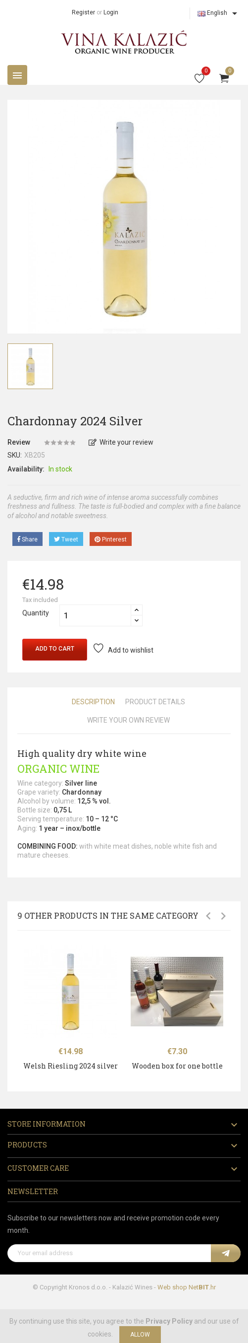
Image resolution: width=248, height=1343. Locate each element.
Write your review (121, 442)
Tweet (66, 539)
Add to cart (54, 648)
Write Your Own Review (128, 720)
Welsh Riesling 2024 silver (70, 1066)
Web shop (172, 1287)
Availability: (26, 469)
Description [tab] (93, 702)
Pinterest (111, 539)
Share (27, 539)
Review (18, 442)
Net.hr (202, 1287)
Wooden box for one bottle (177, 1066)
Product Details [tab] (155, 702)
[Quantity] (95, 615)
